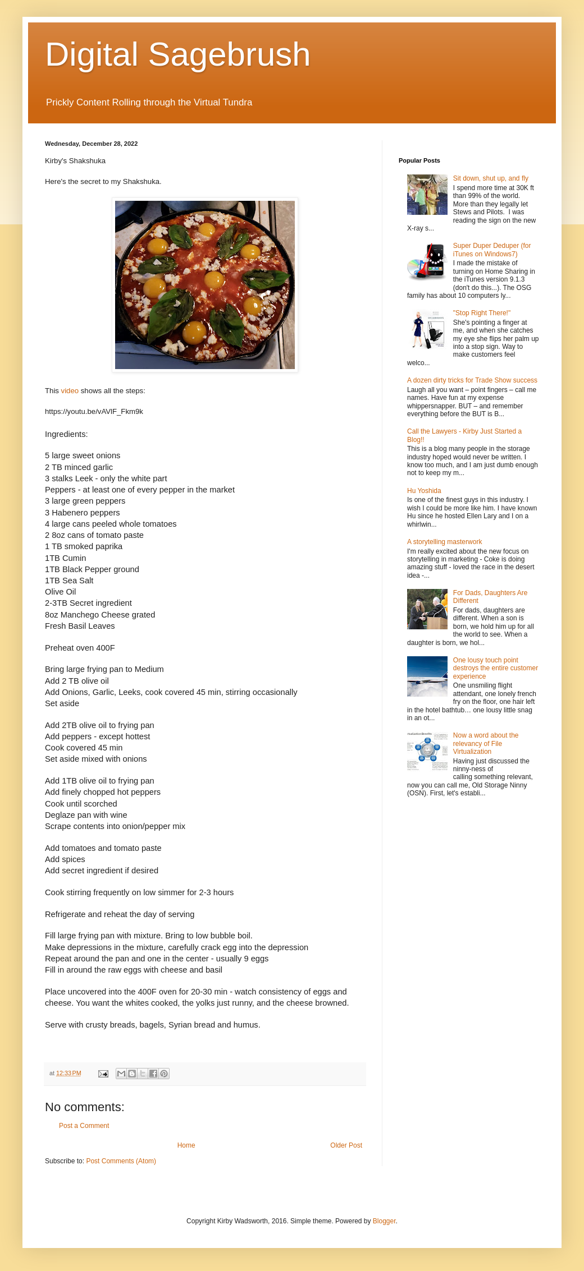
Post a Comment (84, 1126)
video (70, 390)
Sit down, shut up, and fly (490, 178)
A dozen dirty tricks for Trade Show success (472, 380)
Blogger (384, 1221)
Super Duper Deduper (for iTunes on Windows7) (492, 249)
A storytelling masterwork (444, 542)
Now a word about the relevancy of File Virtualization (486, 743)
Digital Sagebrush (178, 54)
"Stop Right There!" (481, 313)
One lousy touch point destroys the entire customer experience (495, 668)
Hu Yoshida (424, 491)
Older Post (346, 1145)
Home (186, 1145)
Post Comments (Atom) (121, 1161)
